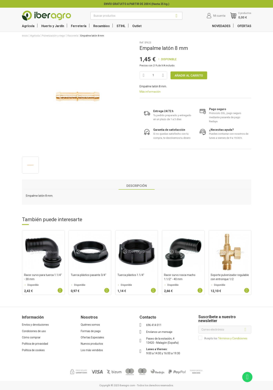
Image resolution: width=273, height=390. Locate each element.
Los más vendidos (92, 350)
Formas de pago (91, 331)
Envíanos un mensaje (159, 331)
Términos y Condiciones (232, 338)
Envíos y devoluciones (35, 324)
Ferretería (78, 26)
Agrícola (28, 26)
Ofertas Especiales (92, 337)
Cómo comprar (31, 337)
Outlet (136, 26)
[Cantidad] (153, 75)
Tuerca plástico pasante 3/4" (88, 275)
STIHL (121, 26)
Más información (150, 91)
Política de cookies (33, 350)
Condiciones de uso (34, 331)
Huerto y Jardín (52, 26)
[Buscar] (136, 16)
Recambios (101, 26)
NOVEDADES (221, 26)
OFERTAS (244, 26)
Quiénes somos (90, 324)
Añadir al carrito (189, 75)
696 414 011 (153, 325)
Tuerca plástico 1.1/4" (130, 275)
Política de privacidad (35, 343)
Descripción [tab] (136, 186)
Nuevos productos (92, 343)
